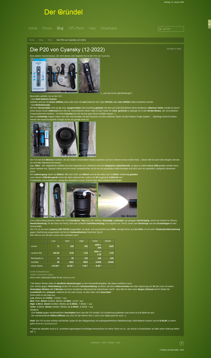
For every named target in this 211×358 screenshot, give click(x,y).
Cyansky (105, 56)
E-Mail (178, 49)
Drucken (170, 49)
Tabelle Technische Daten (41, 274)
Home (32, 40)
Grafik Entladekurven (39, 272)
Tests (49, 40)
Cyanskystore (50, 323)
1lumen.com (69, 277)
